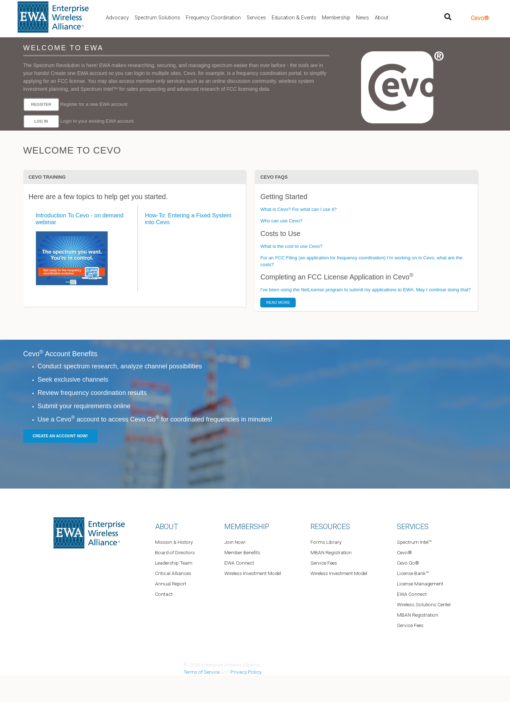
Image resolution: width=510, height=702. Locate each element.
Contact (164, 594)
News (362, 18)
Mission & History (174, 542)
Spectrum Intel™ (414, 542)
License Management (420, 583)
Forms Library (325, 542)
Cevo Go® (408, 563)
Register (41, 104)
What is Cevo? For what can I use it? (298, 209)
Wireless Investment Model (252, 573)
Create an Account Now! (60, 436)
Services (256, 18)
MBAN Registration (331, 552)
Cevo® (480, 18)
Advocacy (117, 18)
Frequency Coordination (213, 18)
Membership (336, 18)
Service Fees (323, 563)
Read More (278, 302)
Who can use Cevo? (281, 220)
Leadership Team (173, 563)
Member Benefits (242, 552)
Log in (41, 121)
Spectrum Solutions (157, 18)
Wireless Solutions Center (424, 604)
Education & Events (294, 18)
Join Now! (234, 542)
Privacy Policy (245, 672)
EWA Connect (239, 563)
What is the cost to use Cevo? (291, 246)
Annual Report (170, 583)
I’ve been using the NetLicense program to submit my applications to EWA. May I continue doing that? (365, 289)
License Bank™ (413, 573)
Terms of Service (201, 672)
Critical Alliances (173, 573)
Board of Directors (175, 552)
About (381, 18)
